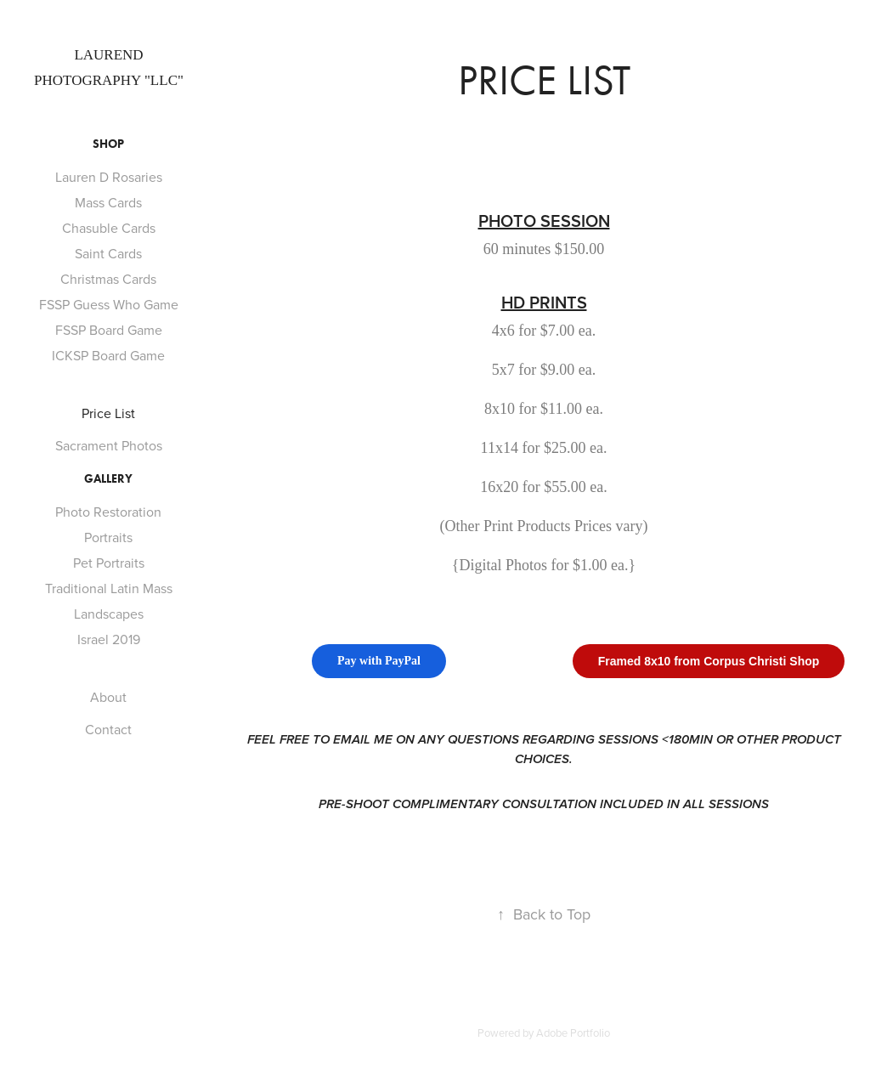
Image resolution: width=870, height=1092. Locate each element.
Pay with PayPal (379, 660)
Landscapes (109, 613)
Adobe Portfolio (573, 1032)
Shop (108, 144)
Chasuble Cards (108, 227)
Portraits (108, 537)
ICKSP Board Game (108, 355)
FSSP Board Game (108, 329)
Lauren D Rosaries (108, 176)
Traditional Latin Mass (108, 588)
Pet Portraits (108, 562)
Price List (108, 413)
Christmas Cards (108, 278)
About (108, 696)
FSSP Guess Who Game (108, 304)
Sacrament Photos (108, 445)
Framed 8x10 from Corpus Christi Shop (709, 661)
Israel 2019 (108, 639)
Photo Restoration (108, 511)
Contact (108, 729)
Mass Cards (108, 202)
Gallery (108, 479)
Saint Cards (108, 253)
